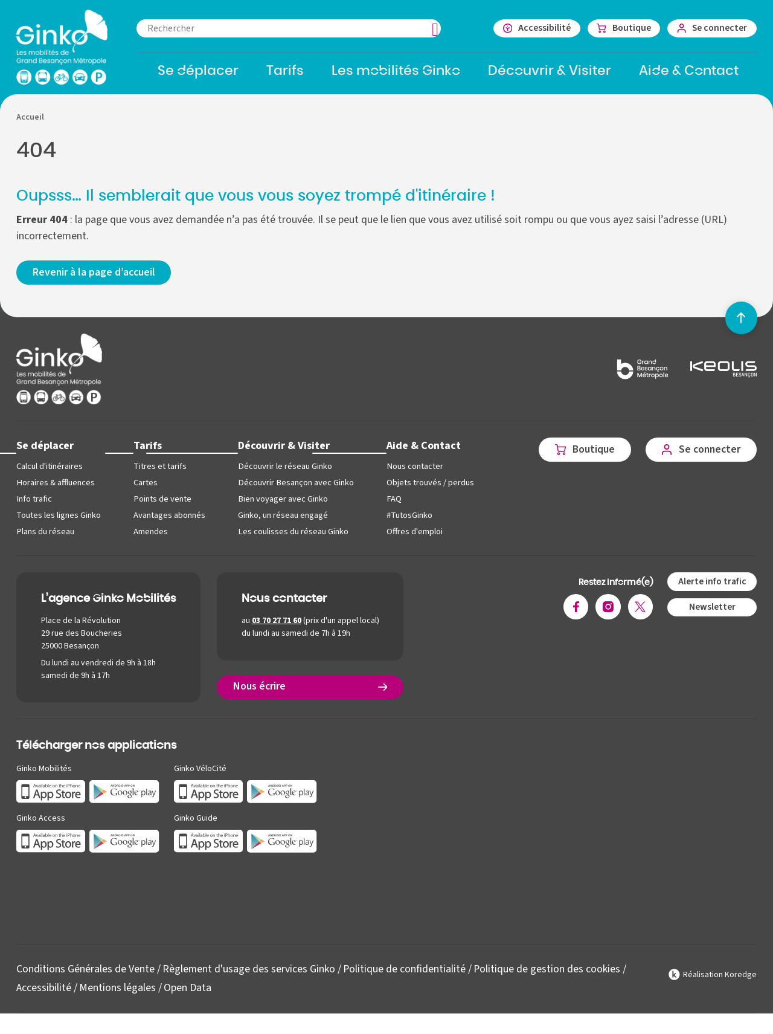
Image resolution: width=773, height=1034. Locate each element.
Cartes (145, 487)
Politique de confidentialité (405, 974)
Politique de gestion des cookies (548, 974)
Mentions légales (117, 992)
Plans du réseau (45, 536)
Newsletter (711, 611)
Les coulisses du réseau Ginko (293, 536)
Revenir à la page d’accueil (95, 277)
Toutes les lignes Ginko (58, 520)
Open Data (187, 992)
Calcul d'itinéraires (49, 471)
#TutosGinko (408, 520)
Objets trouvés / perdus (429, 487)
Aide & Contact (422, 450)
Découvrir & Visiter (283, 450)
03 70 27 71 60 (276, 625)
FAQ (392, 503)
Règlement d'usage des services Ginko (249, 974)
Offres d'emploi (413, 536)
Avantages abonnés (169, 520)
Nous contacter (413, 471)
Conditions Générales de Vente (85, 974)
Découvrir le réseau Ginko (285, 471)
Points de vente (162, 503)
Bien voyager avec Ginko (282, 503)
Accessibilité (43, 992)
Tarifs (147, 450)
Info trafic (33, 503)
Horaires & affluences (55, 487)
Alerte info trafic (712, 586)
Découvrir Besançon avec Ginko (295, 487)
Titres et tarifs (160, 471)
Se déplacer (45, 450)
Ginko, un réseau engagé (283, 520)
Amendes (150, 536)
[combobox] (294, 28)
